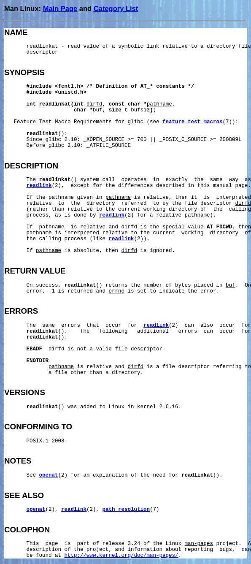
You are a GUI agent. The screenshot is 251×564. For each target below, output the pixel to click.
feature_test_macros (192, 122)
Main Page (60, 8)
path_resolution (126, 509)
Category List (116, 8)
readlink (39, 186)
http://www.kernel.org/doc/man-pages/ (121, 556)
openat (48, 475)
